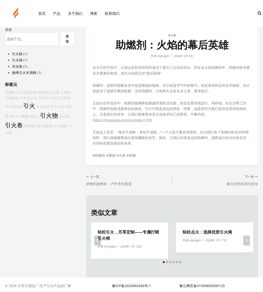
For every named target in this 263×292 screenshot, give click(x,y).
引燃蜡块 (12, 97)
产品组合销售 (26, 92)
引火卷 (14, 125)
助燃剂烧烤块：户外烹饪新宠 (127, 180)
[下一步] (246, 240)
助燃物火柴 (32, 125)
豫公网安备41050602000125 (202, 285)
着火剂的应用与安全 (216, 180)
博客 (93, 13)
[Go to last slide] (97, 240)
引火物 (49, 115)
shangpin (163, 56)
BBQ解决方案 (49, 92)
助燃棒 (10, 92)
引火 (29, 106)
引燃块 (65, 92)
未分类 (172, 35)
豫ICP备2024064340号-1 (131, 285)
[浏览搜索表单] (259, 13)
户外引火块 (28, 97)
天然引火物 (47, 97)
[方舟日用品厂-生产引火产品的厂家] (16, 13)
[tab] (164, 262)
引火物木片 (45, 106)
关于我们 (75, 13)
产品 (56, 13)
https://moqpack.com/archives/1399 (122, 120)
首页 (42, 13)
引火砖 (64, 116)
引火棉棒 (60, 125)
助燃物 (47, 125)
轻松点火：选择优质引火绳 (207, 232)
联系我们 (112, 13)
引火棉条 (63, 97)
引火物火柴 (13, 106)
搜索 (8, 29)
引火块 (59, 106)
